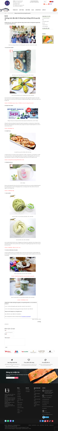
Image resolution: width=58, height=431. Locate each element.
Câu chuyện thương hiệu (45, 18)
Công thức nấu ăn (45, 24)
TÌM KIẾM (27, 391)
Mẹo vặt (43, 23)
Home (5, 13)
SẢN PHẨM (42, 425)
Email (6, 334)
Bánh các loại (20, 402)
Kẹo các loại (20, 404)
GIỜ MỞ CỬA (34, 425)
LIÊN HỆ (29, 425)
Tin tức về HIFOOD (10, 13)
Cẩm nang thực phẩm (45, 21)
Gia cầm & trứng (20, 407)
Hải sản (19, 389)
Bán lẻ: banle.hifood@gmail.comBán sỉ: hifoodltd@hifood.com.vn (47, 412)
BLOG (38, 425)
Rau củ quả (20, 405)
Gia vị (19, 409)
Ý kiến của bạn (7, 337)
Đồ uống (19, 396)
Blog (43, 19)
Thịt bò (19, 391)
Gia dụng (19, 398)
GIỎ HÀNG (28, 389)
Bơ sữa (19, 394)
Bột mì (19, 412)
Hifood (19, 425)
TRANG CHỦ (51, 425)
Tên (5, 330)
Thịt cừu (19, 393)
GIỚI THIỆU (46, 425)
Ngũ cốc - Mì (20, 410)
